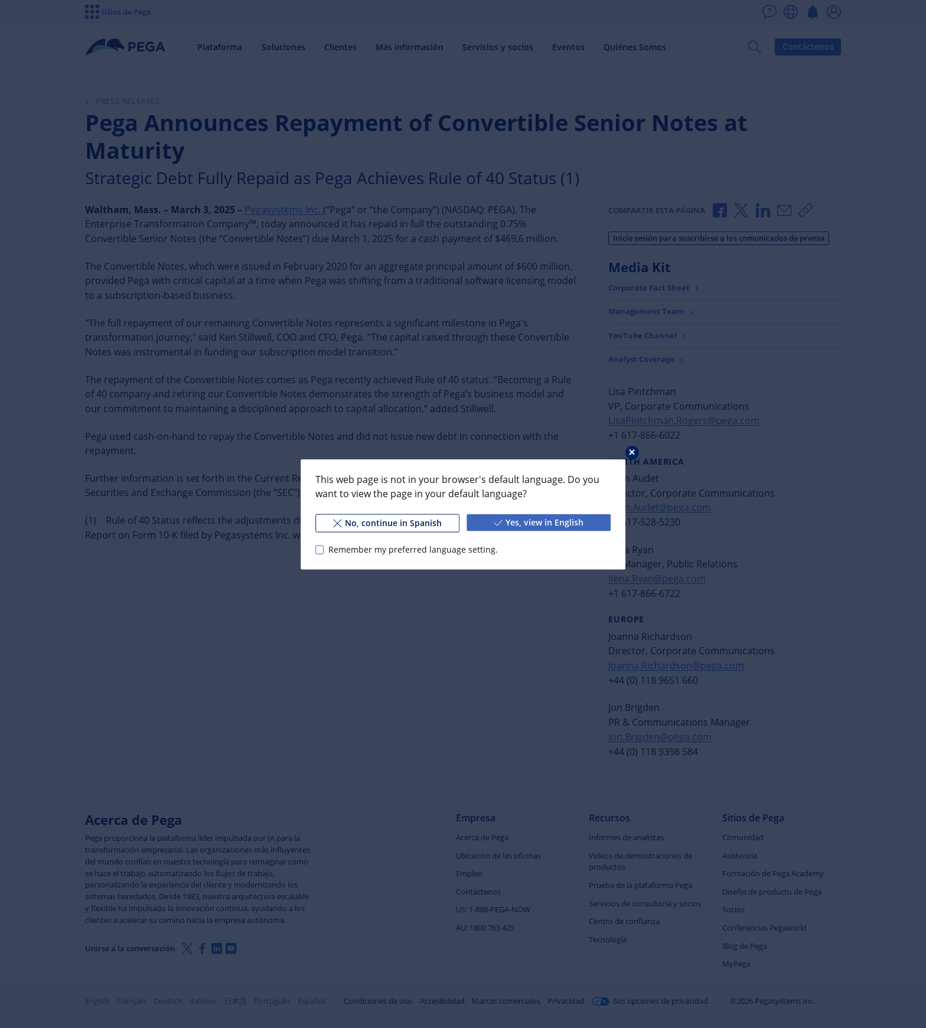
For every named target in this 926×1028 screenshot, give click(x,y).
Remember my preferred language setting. (413, 549)
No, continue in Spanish (387, 522)
